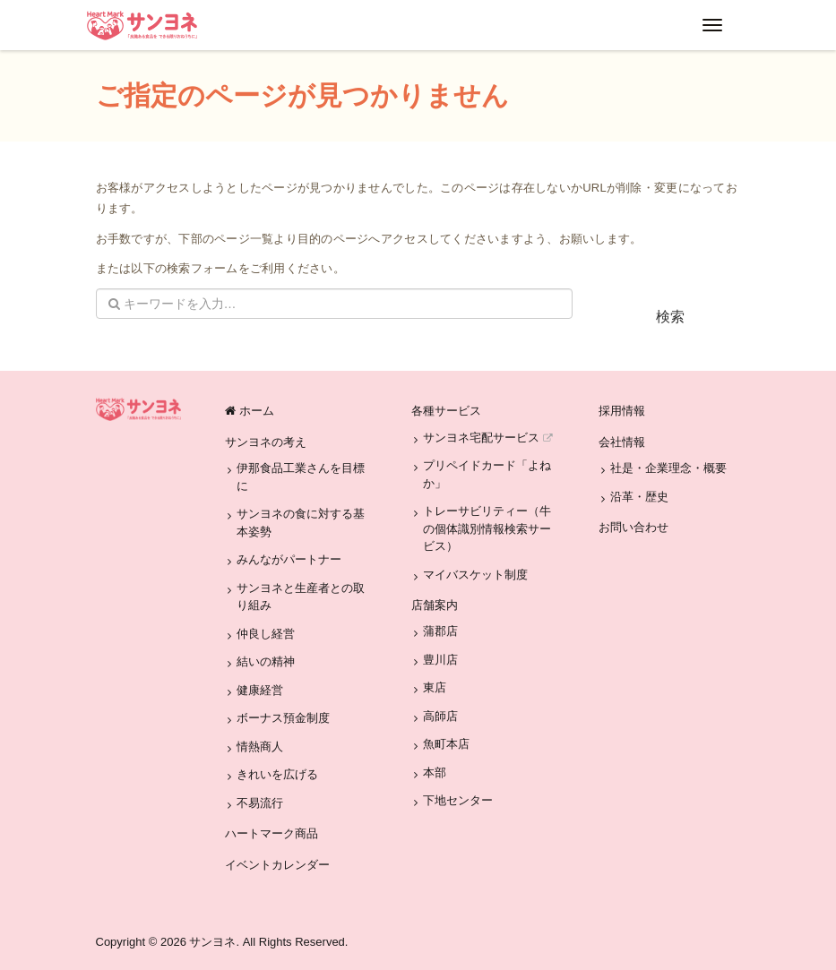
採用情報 (622, 410)
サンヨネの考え (265, 442)
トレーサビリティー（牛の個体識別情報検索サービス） (487, 528)
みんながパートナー (289, 559)
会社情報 (622, 442)
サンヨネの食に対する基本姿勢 (301, 522)
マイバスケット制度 (475, 574)
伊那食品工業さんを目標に (301, 477)
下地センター (458, 800)
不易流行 (260, 803)
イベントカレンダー (277, 864)
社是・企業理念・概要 (668, 468)
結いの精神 (266, 661)
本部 (434, 772)
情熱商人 (260, 746)
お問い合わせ (633, 527)
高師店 (440, 716)
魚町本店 (446, 744)
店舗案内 (434, 605)
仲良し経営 (266, 633)
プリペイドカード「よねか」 (487, 474)
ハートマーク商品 (271, 833)
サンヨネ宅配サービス (487, 437)
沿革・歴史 (639, 496)
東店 (434, 687)
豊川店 (440, 659)
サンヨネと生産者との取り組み (301, 597)
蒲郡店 (440, 631)
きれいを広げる (277, 774)
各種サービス (446, 410)
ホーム (249, 410)
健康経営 (260, 690)
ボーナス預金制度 (283, 718)
